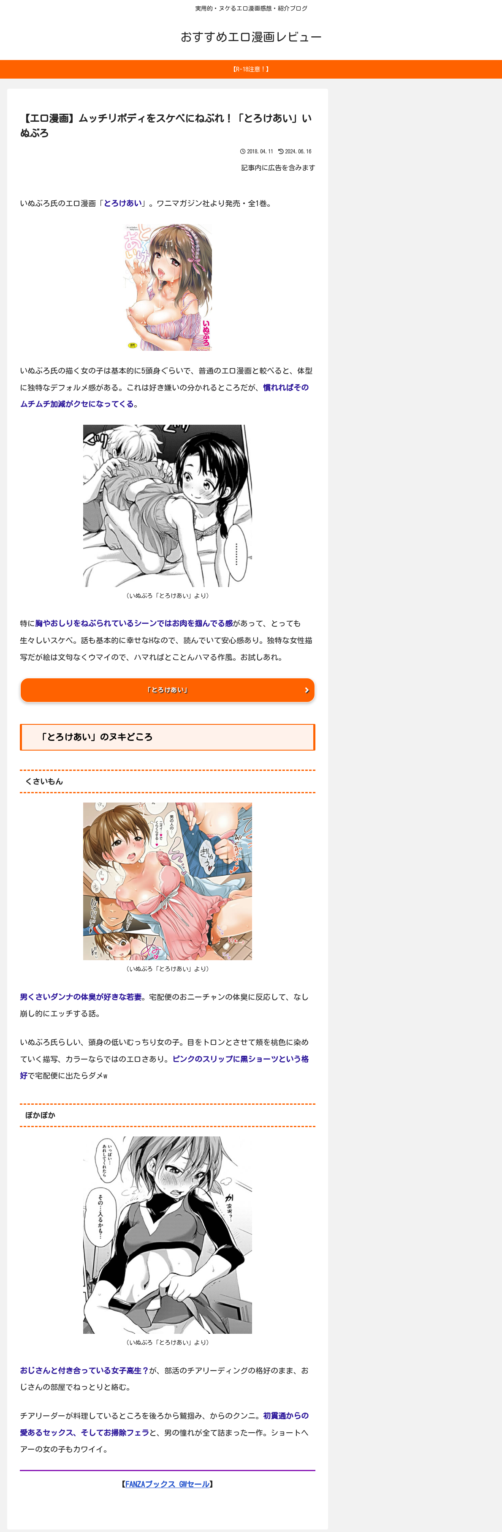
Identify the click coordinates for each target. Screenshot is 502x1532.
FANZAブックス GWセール (167, 1487)
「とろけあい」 (167, 691)
